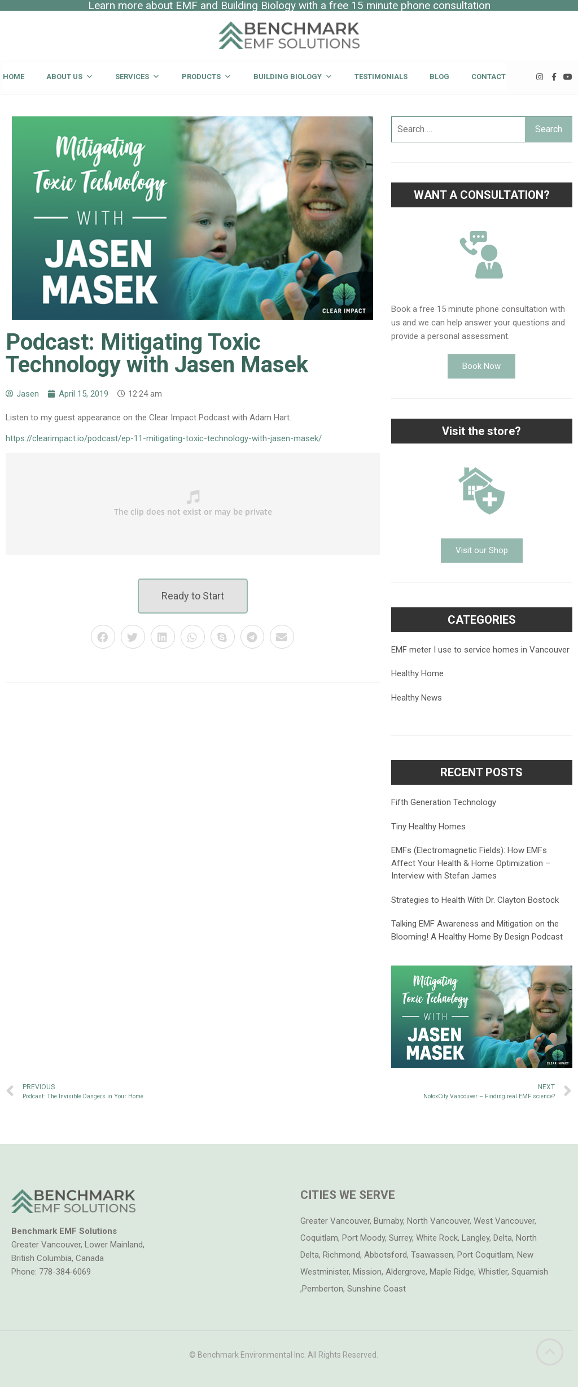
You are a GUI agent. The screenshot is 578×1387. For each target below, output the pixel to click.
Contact (488, 76)
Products (206, 76)
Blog (439, 76)
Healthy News (416, 698)
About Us (69, 76)
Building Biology (292, 76)
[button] (193, 596)
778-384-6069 (65, 1272)
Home (13, 76)
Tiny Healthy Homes (428, 826)
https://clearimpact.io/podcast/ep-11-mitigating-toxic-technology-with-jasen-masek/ (164, 438)
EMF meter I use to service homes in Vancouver (480, 650)
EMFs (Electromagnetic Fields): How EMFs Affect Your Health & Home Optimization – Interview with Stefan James (470, 863)
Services (137, 76)
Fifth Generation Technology (443, 802)
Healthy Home (417, 673)
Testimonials (381, 76)
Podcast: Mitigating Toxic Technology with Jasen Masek (157, 353)
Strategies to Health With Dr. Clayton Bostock (475, 900)
